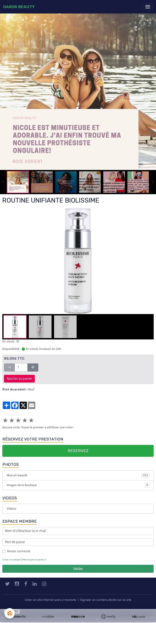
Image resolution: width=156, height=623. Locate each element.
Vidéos (11, 508)
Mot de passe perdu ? (34, 559)
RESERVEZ (78, 450)
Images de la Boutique (78, 485)
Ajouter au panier (19, 379)
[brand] (19, 7)
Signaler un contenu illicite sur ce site (105, 600)
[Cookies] (10, 613)
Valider (78, 569)
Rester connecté (18, 551)
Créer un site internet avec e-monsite (50, 600)
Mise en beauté (78, 475)
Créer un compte (11, 559)
